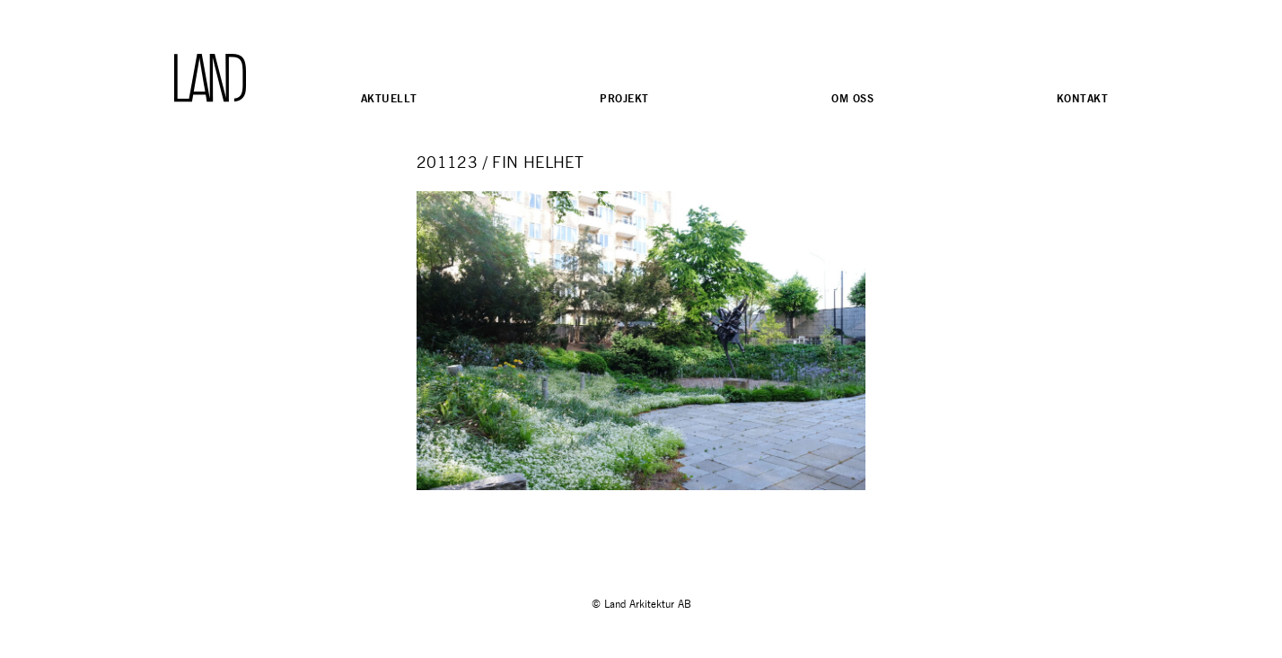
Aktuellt (389, 98)
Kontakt (1082, 98)
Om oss (852, 98)
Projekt (624, 98)
